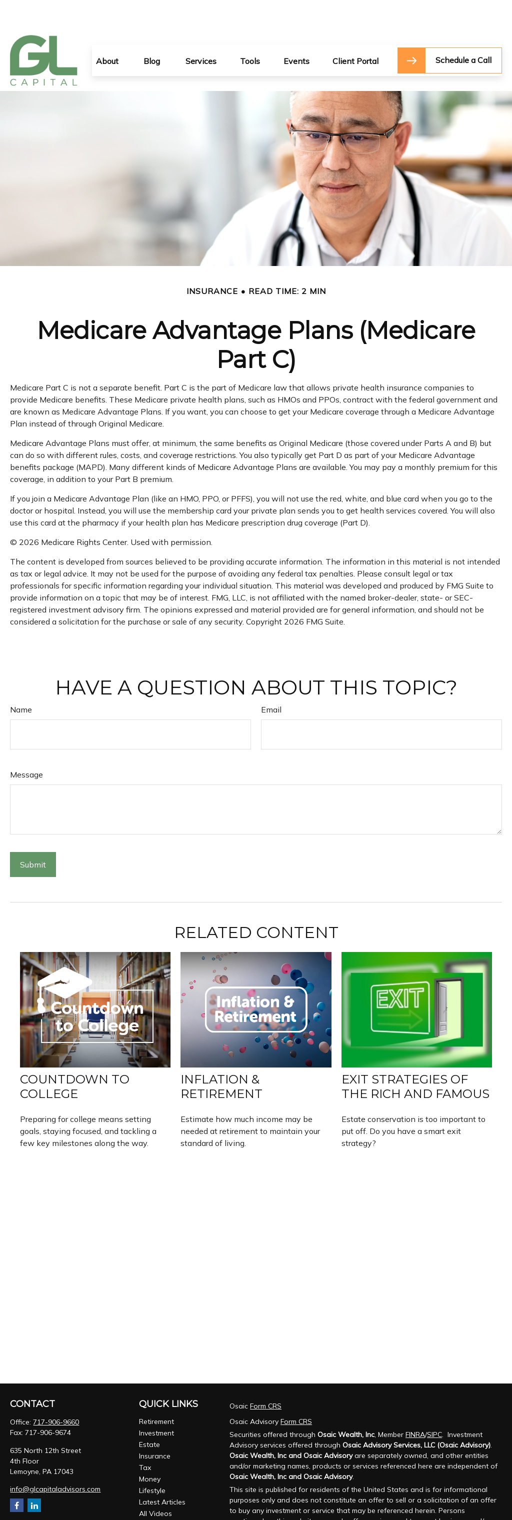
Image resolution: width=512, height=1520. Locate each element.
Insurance (154, 1426)
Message (26, 745)
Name (21, 679)
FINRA (415, 1404)
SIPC (434, 1404)
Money (149, 1449)
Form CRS (266, 1376)
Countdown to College (75, 1056)
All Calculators (162, 1495)
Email (271, 679)
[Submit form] (33, 834)
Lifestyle (152, 1460)
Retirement (156, 1391)
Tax (145, 1437)
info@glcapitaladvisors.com (55, 1459)
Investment (156, 1403)
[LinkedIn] (34, 1475)
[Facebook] (17, 1475)
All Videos (155, 1483)
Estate (149, 1414)
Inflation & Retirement (221, 1056)
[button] (107, 30)
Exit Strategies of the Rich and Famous (416, 1056)
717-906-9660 (56, 1392)
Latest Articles (162, 1472)
